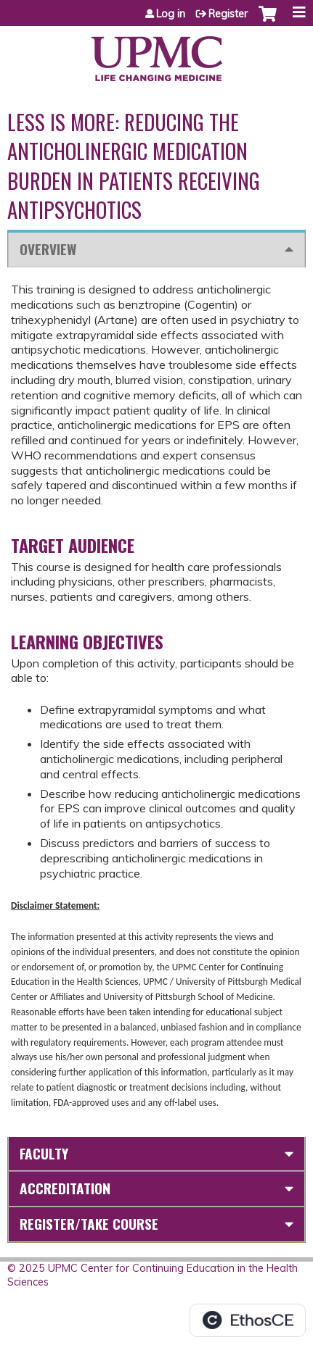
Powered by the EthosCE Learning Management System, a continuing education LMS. (248, 1320)
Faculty (44, 1153)
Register (228, 14)
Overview (48, 248)
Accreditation (65, 1188)
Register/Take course (89, 1223)
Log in (170, 14)
